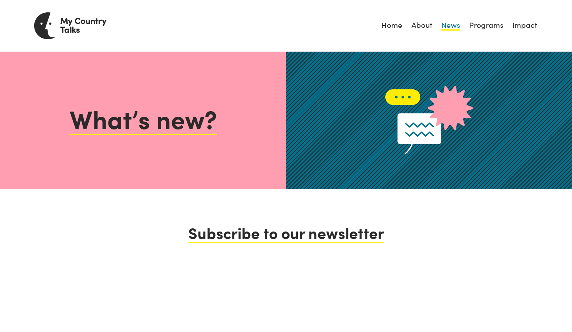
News (450, 25)
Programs (486, 25)
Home (391, 25)
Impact (524, 25)
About (422, 25)
